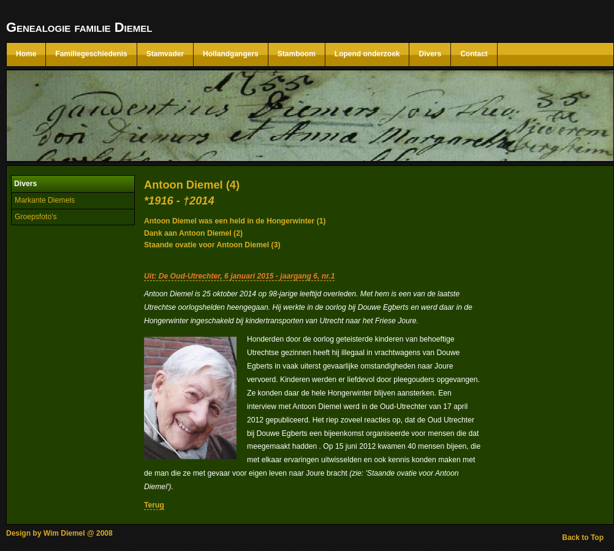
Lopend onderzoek (367, 54)
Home (26, 54)
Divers (430, 54)
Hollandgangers (231, 54)
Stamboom (297, 54)
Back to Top (583, 537)
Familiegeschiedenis (91, 54)
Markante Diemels (45, 200)
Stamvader (165, 54)
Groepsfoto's (36, 216)
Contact (474, 54)
